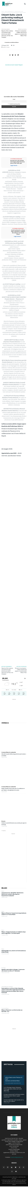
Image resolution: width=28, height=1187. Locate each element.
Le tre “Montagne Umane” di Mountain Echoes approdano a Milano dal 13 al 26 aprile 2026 (13, 1089)
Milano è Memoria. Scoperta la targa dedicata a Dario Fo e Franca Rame (13, 913)
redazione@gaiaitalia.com (17, 1157)
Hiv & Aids (3, 967)
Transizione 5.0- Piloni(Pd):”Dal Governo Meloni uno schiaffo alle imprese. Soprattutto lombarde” (12, 894)
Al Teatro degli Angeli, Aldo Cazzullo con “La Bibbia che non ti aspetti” (14, 1100)
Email (14, 99)
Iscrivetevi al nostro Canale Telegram (14, 64)
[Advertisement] (14, 1044)
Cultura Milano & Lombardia (7, 986)
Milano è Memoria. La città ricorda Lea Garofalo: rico (11, 1010)
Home (2, 11)
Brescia (3, 821)
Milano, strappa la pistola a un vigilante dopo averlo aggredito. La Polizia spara (13, 932)
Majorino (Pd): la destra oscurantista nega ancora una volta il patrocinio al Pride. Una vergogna (7, 34)
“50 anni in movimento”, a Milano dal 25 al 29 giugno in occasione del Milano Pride (21, 670)
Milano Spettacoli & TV (9, 11)
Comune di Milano (5, 1008)
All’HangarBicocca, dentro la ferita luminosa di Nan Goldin (13, 951)
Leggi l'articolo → (14, 165)
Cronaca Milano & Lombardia (8, 752)
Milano (2, 891)
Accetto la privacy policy (14, 104)
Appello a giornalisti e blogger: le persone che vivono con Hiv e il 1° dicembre (13, 970)
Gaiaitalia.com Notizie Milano (12, 1080)
